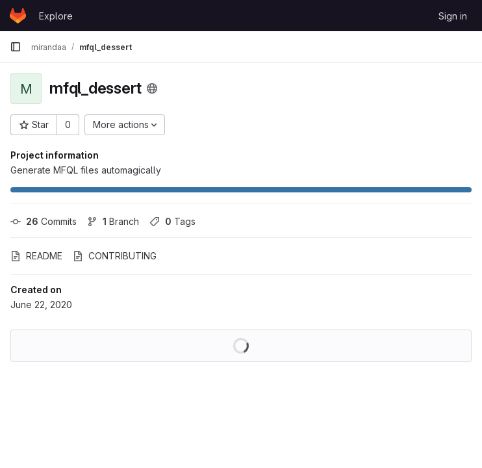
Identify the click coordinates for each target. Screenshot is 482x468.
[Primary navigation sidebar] (15, 46)
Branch (113, 221)
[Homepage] (18, 15)
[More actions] (124, 124)
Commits (43, 221)
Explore (56, 15)
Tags (172, 221)
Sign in (452, 15)
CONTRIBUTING (115, 255)
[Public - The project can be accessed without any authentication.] (152, 88)
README (36, 255)
